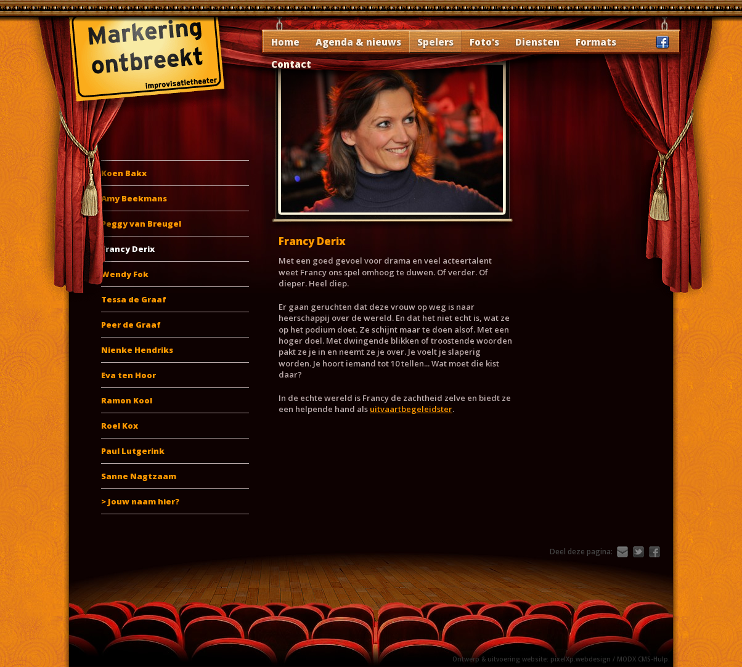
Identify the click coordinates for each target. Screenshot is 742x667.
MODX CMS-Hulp (642, 659)
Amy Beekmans (134, 198)
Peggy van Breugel (141, 223)
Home (285, 42)
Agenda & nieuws (358, 42)
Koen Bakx (124, 173)
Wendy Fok (125, 274)
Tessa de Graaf (133, 299)
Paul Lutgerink (133, 450)
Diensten (537, 42)
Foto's (484, 42)
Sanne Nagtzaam (138, 476)
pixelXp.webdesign (580, 659)
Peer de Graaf (131, 324)
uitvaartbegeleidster (411, 408)
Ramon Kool (126, 400)
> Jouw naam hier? (140, 501)
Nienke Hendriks (137, 349)
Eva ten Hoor (128, 375)
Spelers (435, 42)
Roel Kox (119, 425)
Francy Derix (128, 248)
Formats (596, 42)
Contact (291, 64)
